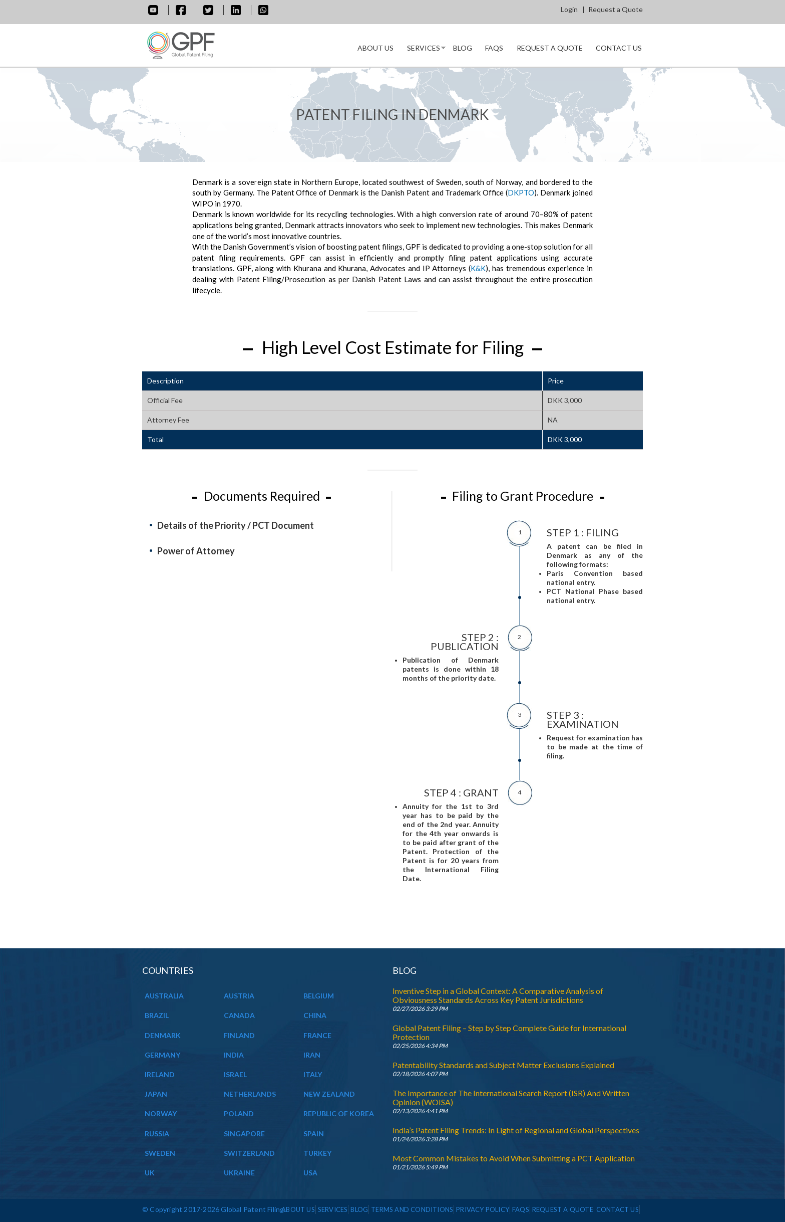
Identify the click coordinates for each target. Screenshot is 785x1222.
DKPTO (521, 192)
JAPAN (156, 1094)
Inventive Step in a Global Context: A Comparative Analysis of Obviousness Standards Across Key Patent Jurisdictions (497, 995)
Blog (462, 48)
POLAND (239, 1113)
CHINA (314, 1015)
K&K (478, 268)
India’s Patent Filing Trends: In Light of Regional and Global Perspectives (515, 1130)
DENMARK (163, 1035)
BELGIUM (318, 995)
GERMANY (162, 1055)
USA (310, 1172)
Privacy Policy (482, 1209)
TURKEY (317, 1153)
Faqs (494, 48)
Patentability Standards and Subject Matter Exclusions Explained (503, 1065)
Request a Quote (615, 9)
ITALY (312, 1074)
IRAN (311, 1055)
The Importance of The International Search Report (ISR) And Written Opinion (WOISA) (510, 1097)
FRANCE (317, 1035)
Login (569, 9)
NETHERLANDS (250, 1094)
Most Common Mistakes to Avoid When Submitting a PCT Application (513, 1158)
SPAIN (313, 1133)
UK (150, 1172)
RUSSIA (157, 1133)
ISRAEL (235, 1074)
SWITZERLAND (249, 1153)
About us (375, 48)
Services (423, 50)
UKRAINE (239, 1172)
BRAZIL (157, 1015)
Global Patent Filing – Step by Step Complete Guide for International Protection (509, 1032)
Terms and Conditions (412, 1209)
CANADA (239, 1015)
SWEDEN (160, 1153)
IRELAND (160, 1074)
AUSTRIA (239, 995)
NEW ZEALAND (329, 1094)
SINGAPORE (244, 1133)
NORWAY (161, 1113)
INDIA (234, 1055)
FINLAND (239, 1035)
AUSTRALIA (164, 995)
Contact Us (619, 48)
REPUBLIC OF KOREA (338, 1113)
